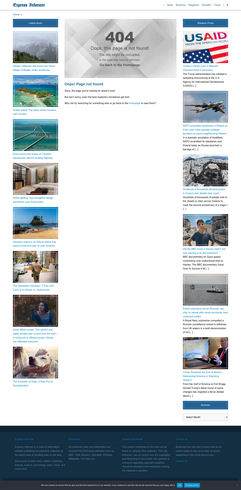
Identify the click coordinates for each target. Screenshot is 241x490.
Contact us (181, 461)
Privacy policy (192, 485)
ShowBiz (206, 5)
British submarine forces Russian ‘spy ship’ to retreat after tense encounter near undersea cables (205, 312)
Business (181, 5)
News (170, 5)
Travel (217, 5)
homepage (134, 103)
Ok (179, 485)
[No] (237, 485)
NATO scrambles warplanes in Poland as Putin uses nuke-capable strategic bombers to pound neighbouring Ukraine (205, 129)
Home (16, 14)
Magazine (193, 5)
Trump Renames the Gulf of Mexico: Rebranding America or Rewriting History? (202, 376)
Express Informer (29, 5)
